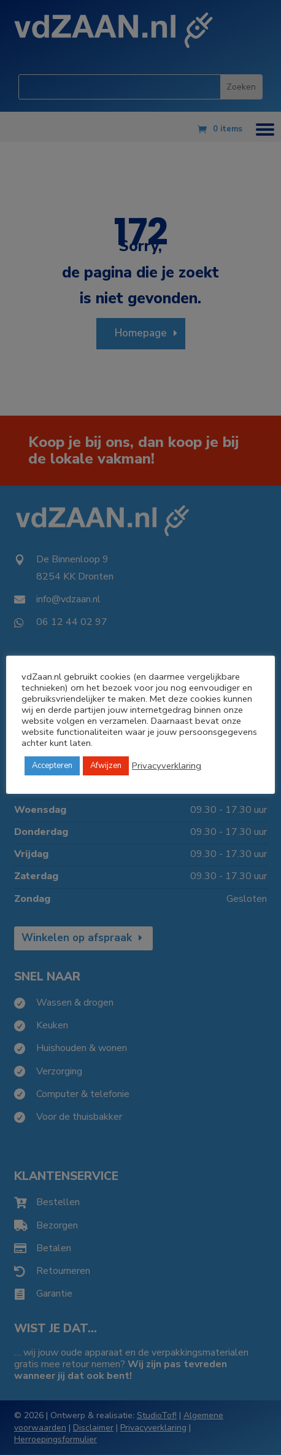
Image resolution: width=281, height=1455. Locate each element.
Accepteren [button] (52, 765)
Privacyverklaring (166, 765)
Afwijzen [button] (105, 765)
